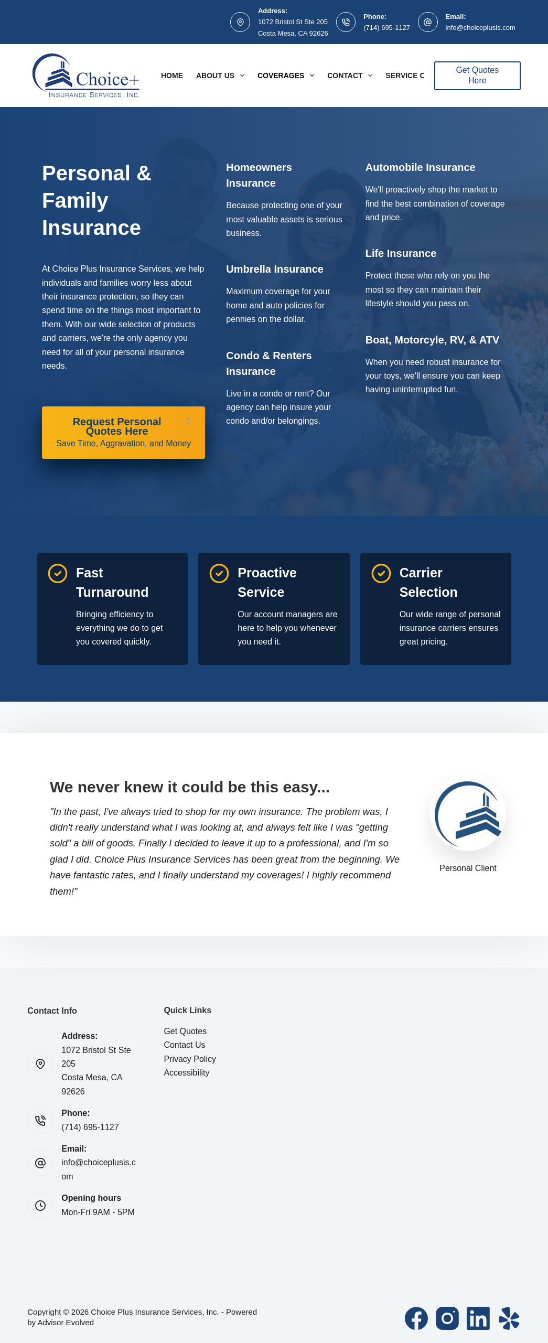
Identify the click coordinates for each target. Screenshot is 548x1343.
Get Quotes (185, 1031)
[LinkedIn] (478, 1318)
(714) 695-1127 (386, 27)
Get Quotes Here (477, 75)
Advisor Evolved (65, 1322)
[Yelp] (509, 1318)
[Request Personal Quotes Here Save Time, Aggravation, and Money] (123, 432)
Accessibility (186, 1072)
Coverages (287, 75)
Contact (352, 75)
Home (172, 75)
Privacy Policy (190, 1059)
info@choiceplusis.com (480, 27)
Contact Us (184, 1044)
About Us (222, 75)
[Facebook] (416, 1318)
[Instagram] (447, 1318)
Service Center (417, 75)
